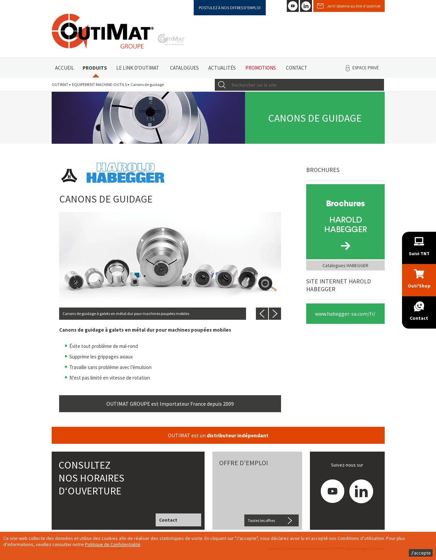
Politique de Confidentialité (112, 544)
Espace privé (365, 68)
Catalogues (184, 68)
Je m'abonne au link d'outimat (354, 5)
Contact (296, 68)
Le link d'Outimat (137, 68)
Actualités (222, 68)
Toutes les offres (261, 520)
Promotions (260, 68)
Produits (95, 68)
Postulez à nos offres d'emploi (230, 7)
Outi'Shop (419, 286)
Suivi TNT (419, 253)
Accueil (64, 68)
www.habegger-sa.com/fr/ (345, 313)
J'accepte (421, 553)
